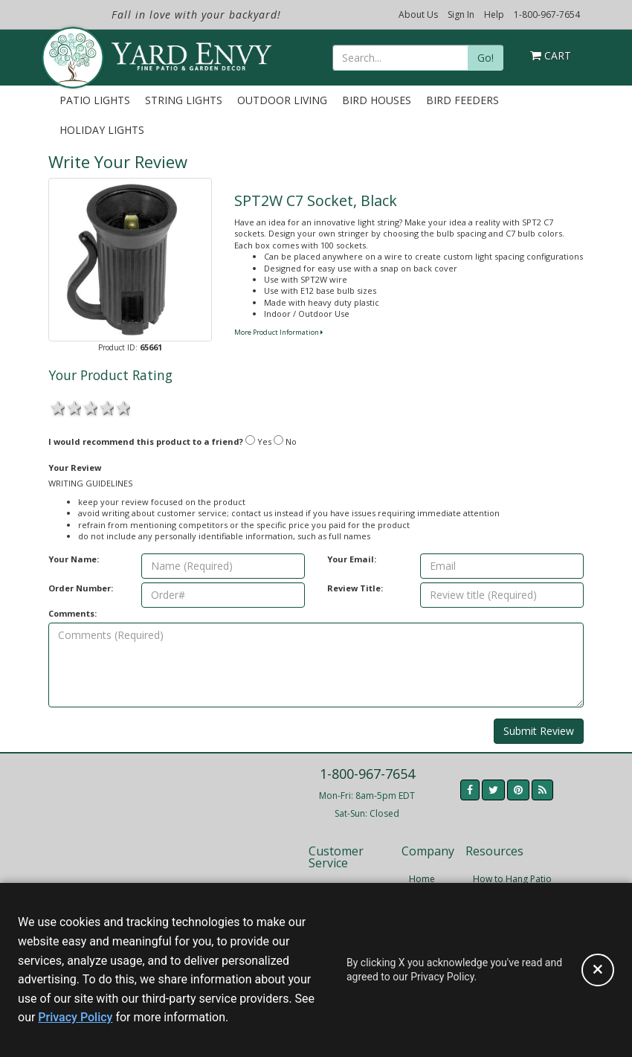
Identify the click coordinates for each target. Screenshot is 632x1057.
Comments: (72, 613)
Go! (485, 58)
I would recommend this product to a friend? (145, 441)
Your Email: (351, 559)
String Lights (183, 100)
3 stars (89, 407)
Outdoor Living (282, 100)
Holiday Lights (101, 130)
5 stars (122, 407)
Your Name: (73, 559)
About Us (418, 14)
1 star (56, 407)
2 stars (73, 407)
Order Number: (80, 588)
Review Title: (355, 588)
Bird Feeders (462, 100)
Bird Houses (376, 100)
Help (494, 14)
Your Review (74, 467)
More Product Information (278, 332)
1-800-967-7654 (547, 14)
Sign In (461, 14)
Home (422, 879)
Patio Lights (94, 100)
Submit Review (538, 731)
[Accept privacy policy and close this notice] (597, 970)
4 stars (105, 407)
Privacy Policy (75, 1017)
